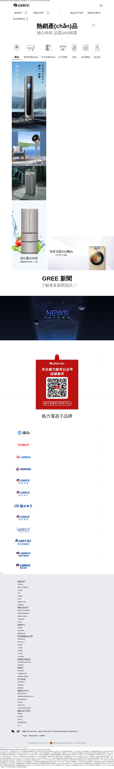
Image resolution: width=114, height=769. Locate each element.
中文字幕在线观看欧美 (66, 751)
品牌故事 (20, 713)
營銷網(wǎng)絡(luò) (23, 676)
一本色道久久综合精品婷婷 (85, 761)
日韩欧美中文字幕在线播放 (27, 756)
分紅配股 (20, 650)
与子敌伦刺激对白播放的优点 (8, 754)
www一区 (8, 756)
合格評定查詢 (21, 705)
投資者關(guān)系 (22, 722)
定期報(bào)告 (21, 639)
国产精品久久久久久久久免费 (103, 754)
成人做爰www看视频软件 (28, 751)
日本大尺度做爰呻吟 (44, 753)
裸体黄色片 (71, 758)
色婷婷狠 (90, 760)
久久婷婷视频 (96, 763)
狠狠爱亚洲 (5, 761)
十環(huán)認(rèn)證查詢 (24, 708)
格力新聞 (20, 627)
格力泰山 (20, 622)
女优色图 (18, 761)
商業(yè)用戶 (41, 13)
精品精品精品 (6, 760)
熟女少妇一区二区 (36, 758)
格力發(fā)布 (21, 630)
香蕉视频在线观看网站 (45, 763)
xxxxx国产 (56, 751)
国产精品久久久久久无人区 (8, 763)
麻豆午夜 (13, 760)
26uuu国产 (18, 753)
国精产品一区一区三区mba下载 (60, 763)
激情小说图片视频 (58, 758)
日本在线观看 (85, 751)
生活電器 (20, 590)
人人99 (43, 760)
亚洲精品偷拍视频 (22, 767)
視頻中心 (20, 719)
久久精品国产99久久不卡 (24, 754)
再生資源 (20, 702)
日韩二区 (109, 763)
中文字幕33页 (11, 753)
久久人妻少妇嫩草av (41, 756)
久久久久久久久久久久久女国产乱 (21, 758)
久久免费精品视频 (56, 753)
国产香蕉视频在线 (87, 763)
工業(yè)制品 (21, 619)
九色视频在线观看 (95, 751)
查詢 (94, 25)
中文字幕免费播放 (27, 761)
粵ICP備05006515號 (80, 743)
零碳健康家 (21, 604)
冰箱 (19, 593)
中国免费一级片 (59, 756)
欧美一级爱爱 (78, 758)
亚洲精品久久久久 (15, 751)
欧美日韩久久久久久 (83, 756)
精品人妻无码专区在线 (102, 756)
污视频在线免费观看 (55, 754)
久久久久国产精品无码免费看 (75, 753)
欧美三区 (85, 765)
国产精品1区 (38, 751)
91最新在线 (50, 756)
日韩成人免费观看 (44, 754)
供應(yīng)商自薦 (22, 699)
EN (101, 5)
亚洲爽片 (64, 753)
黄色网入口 (92, 756)
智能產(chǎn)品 (22, 602)
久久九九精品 (77, 751)
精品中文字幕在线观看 (107, 761)
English (25, 736)
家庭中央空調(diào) (23, 587)
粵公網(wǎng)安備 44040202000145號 (61, 743)
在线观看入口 (65, 760)
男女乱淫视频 (97, 761)
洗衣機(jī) (20, 596)
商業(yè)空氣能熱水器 (23, 613)
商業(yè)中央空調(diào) (24, 610)
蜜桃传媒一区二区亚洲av (63, 765)
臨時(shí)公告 (21, 642)
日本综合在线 (87, 758)
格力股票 (20, 645)
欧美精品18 (12, 765)
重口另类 (103, 751)
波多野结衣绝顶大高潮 (32, 763)
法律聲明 (42, 736)
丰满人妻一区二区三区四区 (100, 760)
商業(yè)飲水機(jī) (22, 616)
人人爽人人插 (15, 756)
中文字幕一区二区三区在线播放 (85, 754)
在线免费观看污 (20, 765)
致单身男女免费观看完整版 (98, 753)
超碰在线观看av (95, 758)
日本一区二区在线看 (75, 763)
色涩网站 (5, 765)
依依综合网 (87, 753)
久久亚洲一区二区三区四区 (53, 760)
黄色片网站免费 (66, 754)
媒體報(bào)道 (21, 633)
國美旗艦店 (21, 688)
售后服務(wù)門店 (22, 673)
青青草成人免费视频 (71, 761)
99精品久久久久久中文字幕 (103, 765)
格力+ (19, 725)
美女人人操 (110, 753)
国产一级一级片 (105, 758)
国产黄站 (103, 763)
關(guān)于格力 (77, 13)
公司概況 (20, 647)
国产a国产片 (34, 754)
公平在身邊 (21, 656)
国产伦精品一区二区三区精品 (30, 753)
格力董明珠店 (20, 19)
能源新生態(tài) (94, 13)
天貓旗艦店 (21, 685)
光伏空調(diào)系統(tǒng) (24, 662)
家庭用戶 (20, 13)
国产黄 (65, 758)
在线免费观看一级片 (76, 765)
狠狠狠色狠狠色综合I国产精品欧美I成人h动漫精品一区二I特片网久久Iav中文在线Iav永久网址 (25, 0)
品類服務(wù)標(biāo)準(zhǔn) (26, 696)
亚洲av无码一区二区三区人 (57, 761)
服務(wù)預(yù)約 (22, 693)
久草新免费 (91, 765)
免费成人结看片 (36, 760)
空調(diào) (20, 584)
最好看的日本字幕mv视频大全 (78, 760)
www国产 (73, 754)
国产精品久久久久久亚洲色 (32, 765)
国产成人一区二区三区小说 (48, 765)
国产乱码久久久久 (47, 758)
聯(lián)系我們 (33, 736)
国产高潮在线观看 (48, 751)
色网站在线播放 (20, 763)
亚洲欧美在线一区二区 (70, 756)
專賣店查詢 (21, 670)
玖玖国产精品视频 (11, 767)
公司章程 (20, 653)
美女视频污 (12, 761)
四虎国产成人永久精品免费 (23, 760)
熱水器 (19, 599)
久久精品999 (36, 761)
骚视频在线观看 (45, 761)
